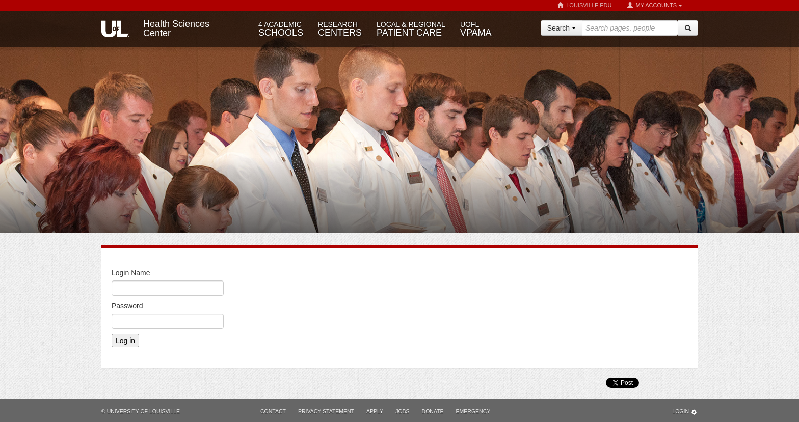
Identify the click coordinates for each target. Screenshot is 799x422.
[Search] (688, 28)
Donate (433, 411)
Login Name (131, 273)
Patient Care (411, 29)
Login (685, 412)
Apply (374, 411)
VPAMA (476, 29)
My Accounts (654, 5)
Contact (273, 411)
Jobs (402, 411)
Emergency (473, 411)
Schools (280, 29)
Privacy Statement (326, 411)
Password (127, 306)
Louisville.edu (584, 5)
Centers (340, 29)
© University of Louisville (140, 411)
